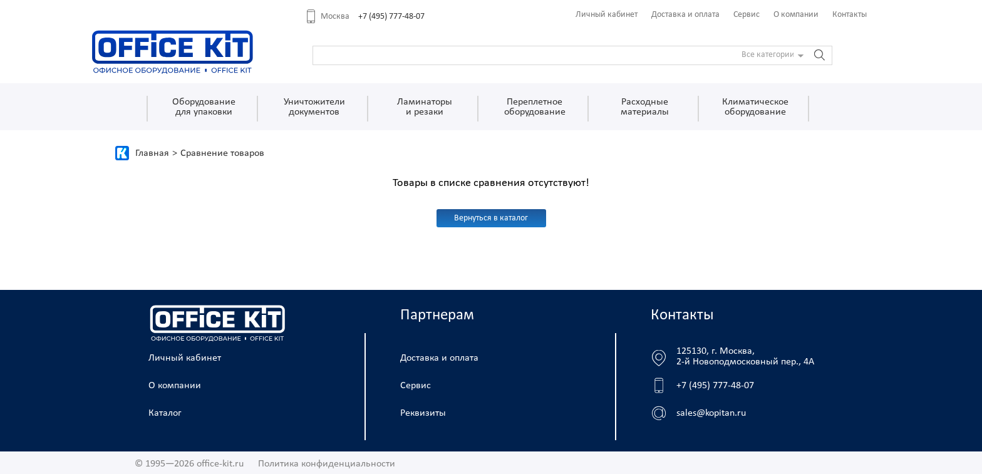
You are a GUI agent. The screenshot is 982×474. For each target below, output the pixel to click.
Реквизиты (423, 413)
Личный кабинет (607, 14)
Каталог (165, 413)
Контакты (849, 14)
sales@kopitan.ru (711, 413)
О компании (796, 14)
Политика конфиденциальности (326, 464)
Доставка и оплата (685, 14)
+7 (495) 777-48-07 (391, 16)
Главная (152, 153)
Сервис (746, 14)
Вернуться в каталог (491, 218)
